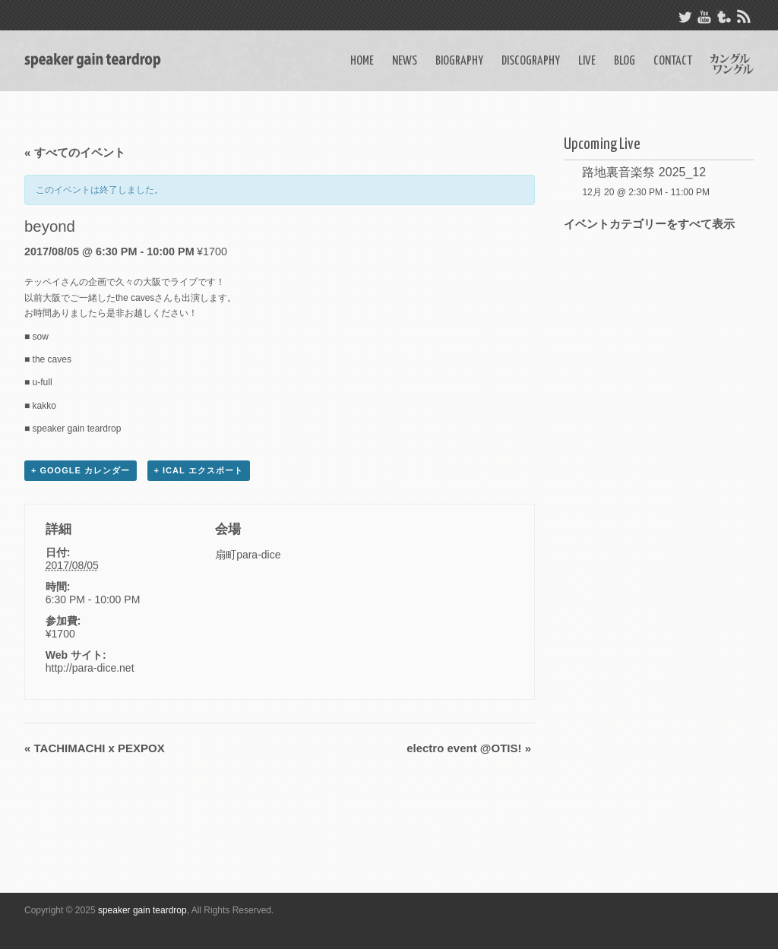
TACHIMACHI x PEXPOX (94, 748)
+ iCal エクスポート (198, 470)
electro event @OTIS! (468, 748)
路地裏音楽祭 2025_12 (644, 172)
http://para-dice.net (90, 668)
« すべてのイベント (74, 152)
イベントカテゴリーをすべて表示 (649, 223)
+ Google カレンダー (80, 470)
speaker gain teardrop (142, 910)
